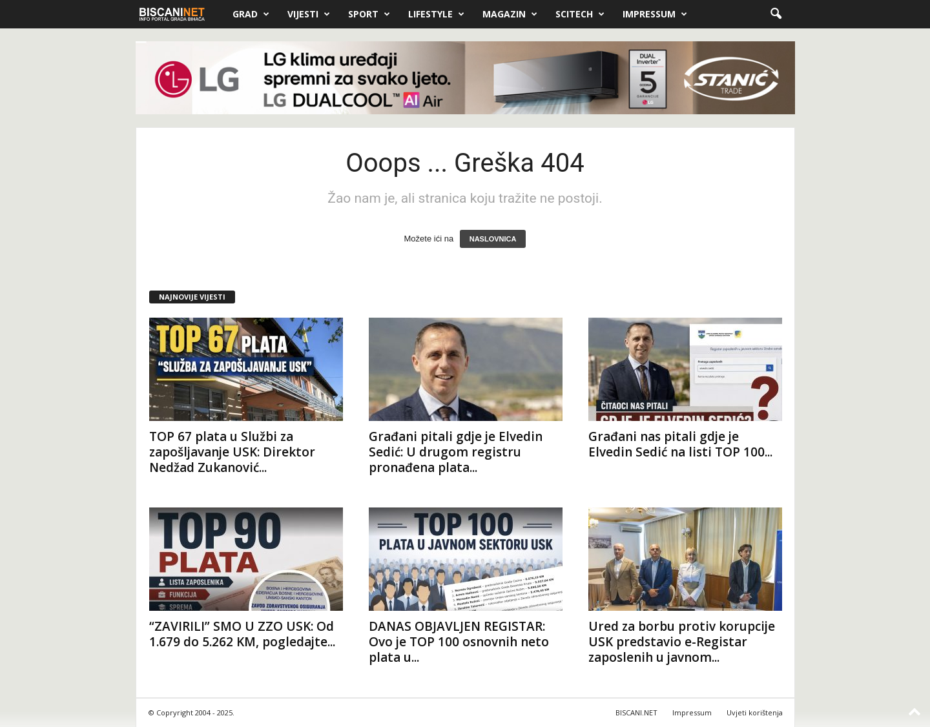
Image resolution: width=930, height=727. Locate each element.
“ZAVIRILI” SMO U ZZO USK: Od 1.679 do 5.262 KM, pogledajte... (242, 634)
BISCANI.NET (636, 712)
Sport (369, 14)
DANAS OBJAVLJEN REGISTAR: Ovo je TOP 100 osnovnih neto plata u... (459, 642)
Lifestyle (436, 14)
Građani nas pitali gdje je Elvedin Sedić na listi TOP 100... (680, 444)
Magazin (509, 14)
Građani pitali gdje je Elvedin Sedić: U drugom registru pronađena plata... (455, 452)
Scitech (579, 14)
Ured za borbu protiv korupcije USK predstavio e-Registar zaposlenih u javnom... (681, 642)
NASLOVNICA (493, 239)
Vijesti (308, 14)
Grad (250, 14)
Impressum (655, 14)
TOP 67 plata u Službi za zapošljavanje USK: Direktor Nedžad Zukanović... (232, 452)
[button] (775, 14)
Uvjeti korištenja (755, 712)
